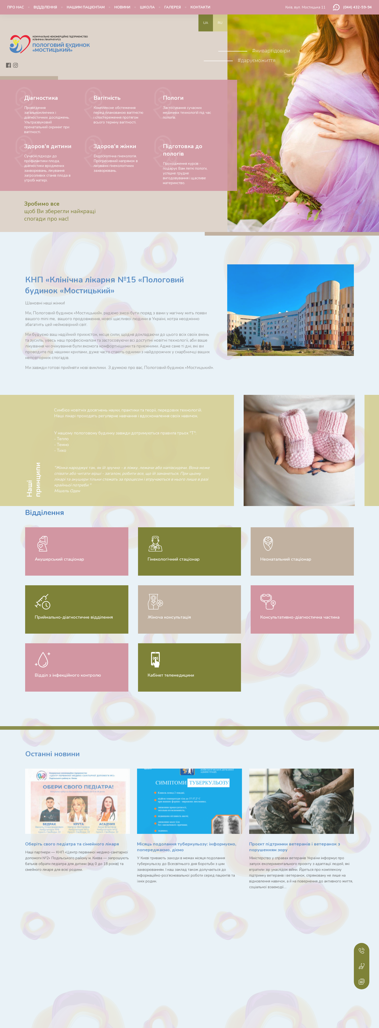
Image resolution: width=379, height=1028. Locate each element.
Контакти (200, 7)
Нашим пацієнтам (86, 7)
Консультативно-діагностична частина (300, 617)
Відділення (45, 7)
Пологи (173, 98)
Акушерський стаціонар (59, 559)
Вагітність (107, 98)
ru (220, 23)
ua (205, 23)
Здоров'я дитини (48, 146)
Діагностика (41, 98)
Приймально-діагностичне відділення (74, 617)
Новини (122, 7)
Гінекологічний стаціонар (174, 559)
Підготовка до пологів (182, 150)
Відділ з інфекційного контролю (68, 675)
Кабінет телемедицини (171, 675)
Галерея (172, 7)
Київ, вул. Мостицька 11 (305, 7)
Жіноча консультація (169, 617)
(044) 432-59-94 (357, 7)
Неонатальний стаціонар (285, 559)
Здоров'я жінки (115, 146)
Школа (147, 7)
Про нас (15, 7)
